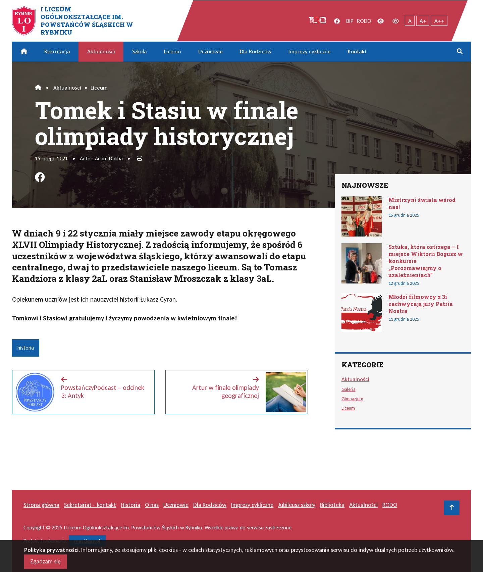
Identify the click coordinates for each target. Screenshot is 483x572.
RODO (364, 20)
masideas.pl (87, 541)
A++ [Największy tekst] (439, 20)
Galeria (348, 389)
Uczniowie (210, 51)
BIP (350, 20)
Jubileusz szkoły (296, 505)
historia (25, 348)
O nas (152, 505)
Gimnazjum (352, 399)
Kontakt (357, 51)
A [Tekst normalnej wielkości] (410, 20)
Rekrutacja (57, 51)
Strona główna (41, 505)
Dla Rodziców (255, 51)
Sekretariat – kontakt (90, 505)
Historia (130, 505)
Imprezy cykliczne (309, 51)
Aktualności (101, 51)
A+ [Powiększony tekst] (423, 20)
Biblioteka (332, 505)
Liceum (172, 51)
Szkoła (139, 51)
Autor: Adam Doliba (101, 158)
